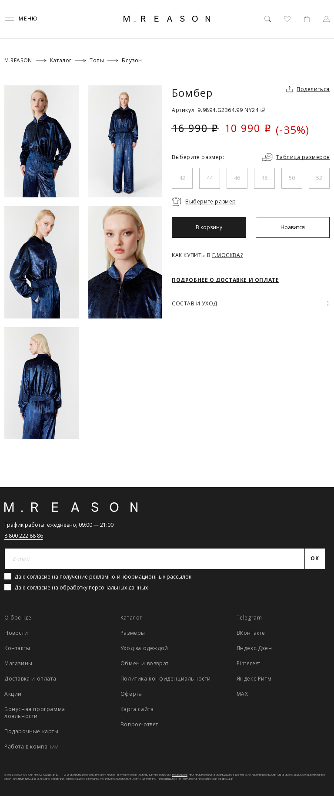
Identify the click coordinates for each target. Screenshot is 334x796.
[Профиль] (326, 19)
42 (182, 178)
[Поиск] (267, 19)
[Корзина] (307, 19)
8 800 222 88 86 (23, 535)
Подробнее (179, 775)
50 (292, 178)
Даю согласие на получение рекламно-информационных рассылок (102, 576)
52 (319, 178)
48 (264, 178)
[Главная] (167, 19)
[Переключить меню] (21, 19)
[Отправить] (315, 559)
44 (210, 178)
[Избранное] (287, 19)
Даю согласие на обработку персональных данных (81, 587)
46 (237, 178)
